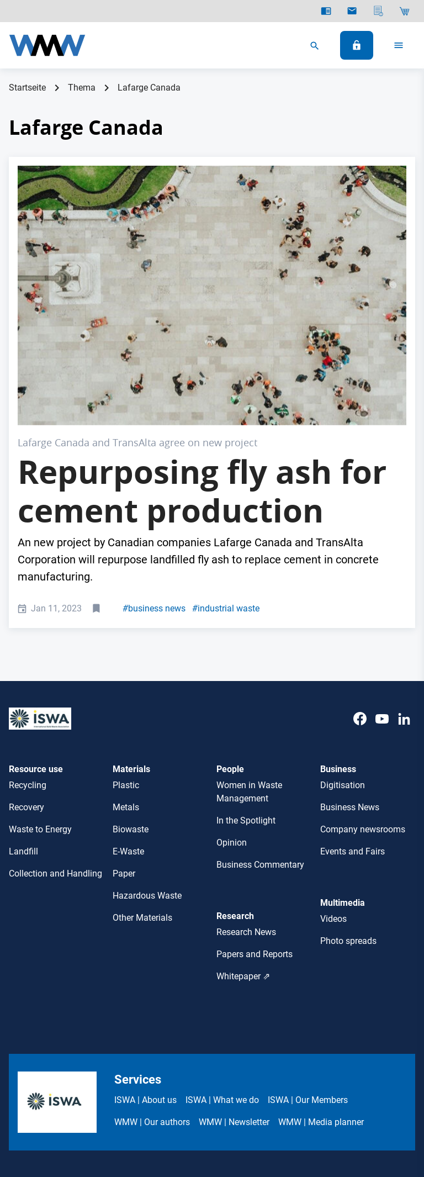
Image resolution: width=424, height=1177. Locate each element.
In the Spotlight (245, 691)
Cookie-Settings (385, 1083)
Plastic (126, 656)
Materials (131, 640)
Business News (349, 678)
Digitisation (342, 656)
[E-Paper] (326, 11)
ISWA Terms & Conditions (149, 1083)
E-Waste (128, 722)
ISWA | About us (145, 970)
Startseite (27, 87)
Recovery (26, 678)
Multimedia (342, 773)
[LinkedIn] (404, 600)
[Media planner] (378, 11)
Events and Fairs (352, 722)
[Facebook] (360, 600)
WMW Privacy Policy (246, 1083)
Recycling (27, 656)
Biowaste (131, 700)
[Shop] (404, 11)
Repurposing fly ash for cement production (202, 361)
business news (154, 478)
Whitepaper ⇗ (243, 846)
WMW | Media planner (321, 993)
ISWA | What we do (222, 970)
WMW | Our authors (152, 993)
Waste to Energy (40, 700)
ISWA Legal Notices (55, 1083)
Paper (124, 744)
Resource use (36, 640)
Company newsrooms (362, 700)
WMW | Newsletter (234, 993)
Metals (126, 678)
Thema (82, 87)
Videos (333, 789)
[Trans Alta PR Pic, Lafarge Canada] (212, 230)
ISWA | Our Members (308, 970)
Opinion (231, 713)
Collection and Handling (55, 744)
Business (338, 640)
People (230, 640)
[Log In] (356, 45)
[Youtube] (382, 600)
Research (235, 787)
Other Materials (142, 788)
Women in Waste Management (249, 662)
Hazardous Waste (147, 766)
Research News (246, 802)
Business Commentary (260, 735)
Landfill (23, 722)
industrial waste (225, 478)
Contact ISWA (320, 1083)
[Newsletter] (352, 11)
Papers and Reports (254, 824)
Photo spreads (348, 811)
